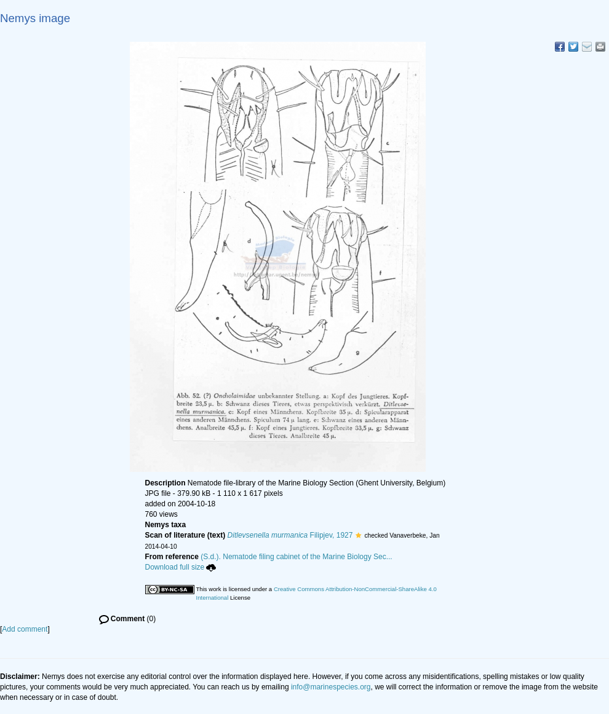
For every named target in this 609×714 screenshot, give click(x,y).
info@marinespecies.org (331, 687)
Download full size (181, 567)
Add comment (24, 629)
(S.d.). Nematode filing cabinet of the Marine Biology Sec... (296, 556)
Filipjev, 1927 (290, 535)
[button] (358, 535)
